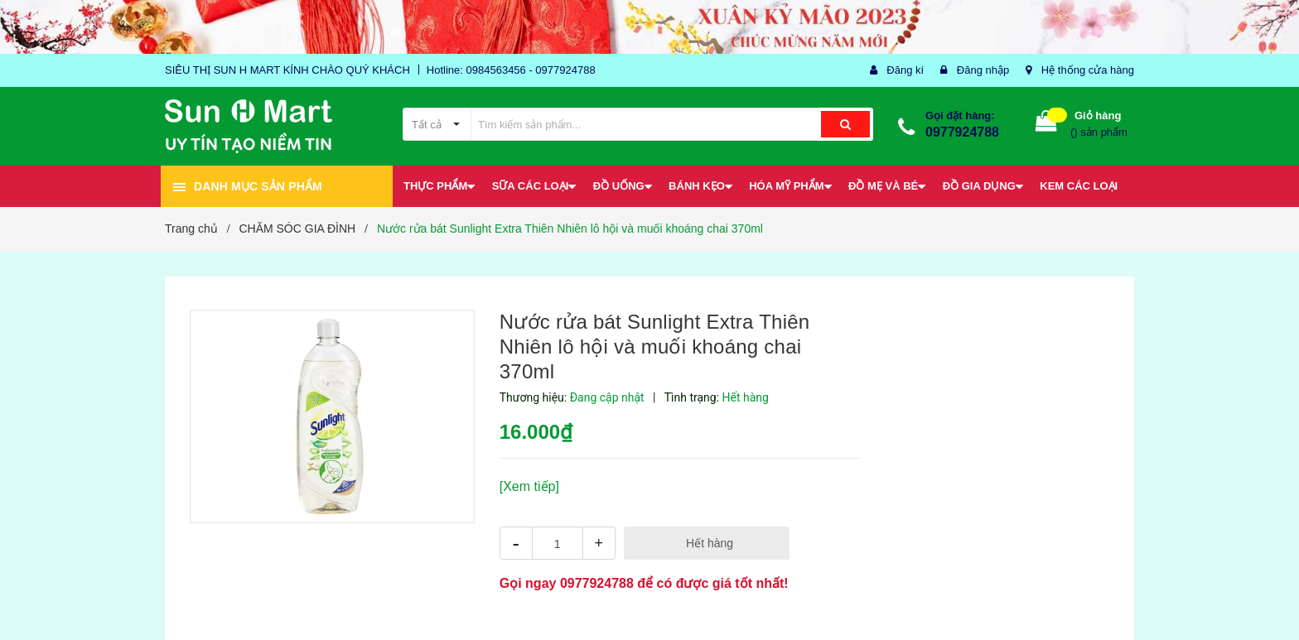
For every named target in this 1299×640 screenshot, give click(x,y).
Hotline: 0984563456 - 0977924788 (511, 70)
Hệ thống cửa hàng (1087, 70)
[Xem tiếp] (529, 486)
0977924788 (962, 132)
